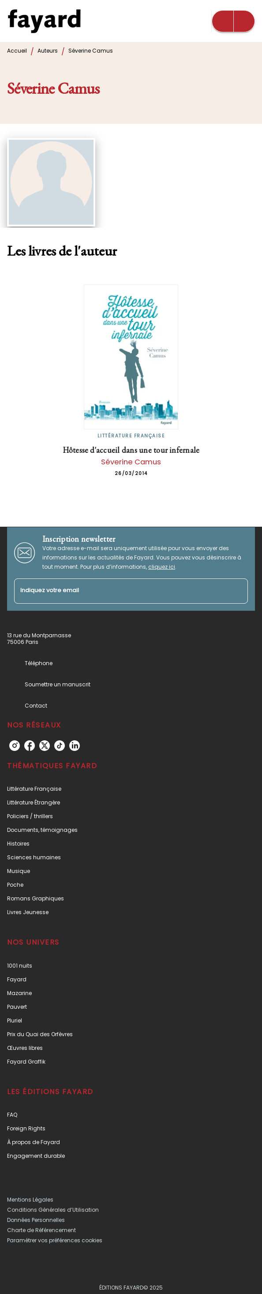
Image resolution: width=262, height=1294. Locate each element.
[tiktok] (59, 745)
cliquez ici (161, 566)
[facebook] (29, 745)
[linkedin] (74, 745)
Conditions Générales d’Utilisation (53, 1210)
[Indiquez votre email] (120, 591)
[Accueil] (44, 21)
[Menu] (233, 21)
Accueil (17, 50)
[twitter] (44, 745)
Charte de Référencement (41, 1230)
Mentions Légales (30, 1199)
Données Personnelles (36, 1220)
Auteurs (47, 50)
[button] (131, 789)
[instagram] (14, 745)
